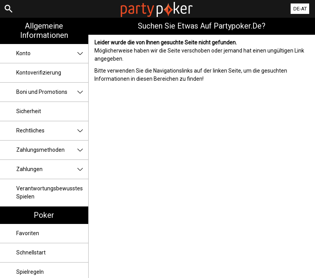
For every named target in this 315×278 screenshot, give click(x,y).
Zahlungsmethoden (52, 150)
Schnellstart (31, 252)
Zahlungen (52, 169)
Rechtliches (52, 130)
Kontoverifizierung (38, 73)
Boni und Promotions (52, 92)
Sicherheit (28, 111)
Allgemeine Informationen (44, 30)
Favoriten (27, 233)
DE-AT (300, 9)
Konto (52, 53)
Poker (44, 215)
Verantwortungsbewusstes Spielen (49, 192)
